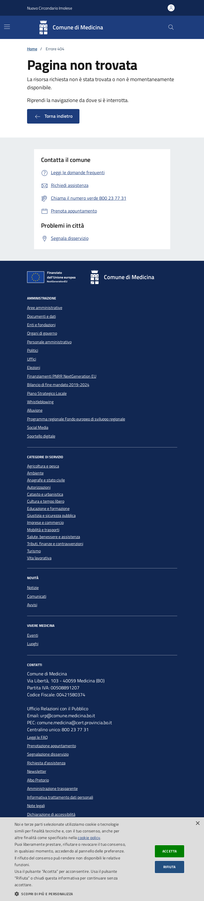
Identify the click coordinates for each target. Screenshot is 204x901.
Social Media (37, 427)
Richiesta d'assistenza (46, 763)
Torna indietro (53, 116)
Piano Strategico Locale (47, 393)
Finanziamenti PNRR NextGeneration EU (61, 376)
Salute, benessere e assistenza (53, 537)
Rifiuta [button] (169, 867)
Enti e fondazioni (41, 325)
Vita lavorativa (39, 558)
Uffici (31, 359)
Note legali (36, 805)
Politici (32, 350)
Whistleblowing (40, 402)
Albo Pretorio (38, 780)
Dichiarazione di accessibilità (51, 814)
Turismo (34, 551)
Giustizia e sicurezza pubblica (51, 516)
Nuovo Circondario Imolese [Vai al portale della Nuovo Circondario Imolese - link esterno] (49, 8)
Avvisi (32, 605)
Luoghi (32, 643)
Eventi (32, 635)
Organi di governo (42, 333)
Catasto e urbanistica (45, 494)
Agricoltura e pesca (43, 466)
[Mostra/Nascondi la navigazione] (6, 26)
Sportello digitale (41, 436)
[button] (70, 894)
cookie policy (89, 837)
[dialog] (102, 859)
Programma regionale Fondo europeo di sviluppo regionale (76, 419)
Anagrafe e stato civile (46, 480)
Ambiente (35, 473)
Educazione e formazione (48, 509)
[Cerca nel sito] (171, 27)
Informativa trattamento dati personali (60, 797)
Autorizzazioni (39, 487)
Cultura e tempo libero (45, 501)
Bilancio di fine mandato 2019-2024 (58, 384)
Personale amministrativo (49, 342)
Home (32, 49)
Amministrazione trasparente (52, 788)
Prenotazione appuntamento (51, 746)
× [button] (197, 823)
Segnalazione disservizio (48, 754)
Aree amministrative (44, 307)
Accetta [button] (169, 851)
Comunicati (36, 596)
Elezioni (33, 367)
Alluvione (34, 410)
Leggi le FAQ (37, 737)
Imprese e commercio (45, 523)
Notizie (33, 587)
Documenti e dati (41, 316)
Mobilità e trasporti (43, 530)
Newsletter (36, 771)
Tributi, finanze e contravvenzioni (55, 544)
